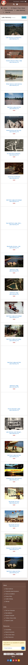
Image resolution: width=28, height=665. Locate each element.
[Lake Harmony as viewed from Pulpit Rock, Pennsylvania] (14, 31)
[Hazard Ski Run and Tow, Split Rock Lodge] (14, 124)
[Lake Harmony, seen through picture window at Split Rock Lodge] (14, 425)
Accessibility (8, 629)
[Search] (14, 4)
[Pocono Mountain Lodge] (14, 402)
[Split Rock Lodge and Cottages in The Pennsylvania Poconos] (14, 332)
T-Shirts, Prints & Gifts (10, 618)
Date (23, 17)
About (5, 585)
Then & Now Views (9, 634)
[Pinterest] (16, 660)
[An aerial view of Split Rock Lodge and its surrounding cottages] (14, 147)
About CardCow (9, 588)
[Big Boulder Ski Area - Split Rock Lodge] (14, 240)
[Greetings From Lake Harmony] (14, 472)
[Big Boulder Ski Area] (14, 495)
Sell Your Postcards (10, 610)
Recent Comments (9, 632)
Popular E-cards (9, 620)
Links (4, 607)
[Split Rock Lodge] (14, 263)
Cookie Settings (9, 599)
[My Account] (17, 4)
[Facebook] (8, 660)
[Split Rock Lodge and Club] (14, 100)
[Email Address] (12, 648)
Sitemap (7, 601)
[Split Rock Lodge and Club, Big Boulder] (14, 564)
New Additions (8, 613)
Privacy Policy (8, 596)
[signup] (23, 648)
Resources (6, 626)
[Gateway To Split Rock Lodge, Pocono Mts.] (14, 541)
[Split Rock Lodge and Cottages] (14, 193)
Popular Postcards (9, 615)
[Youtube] (13, 660)
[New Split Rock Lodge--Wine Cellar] (14, 216)
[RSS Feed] (19, 660)
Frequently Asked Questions (12, 591)
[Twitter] (10, 660)
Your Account (16, 1)
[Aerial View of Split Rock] (14, 170)
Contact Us (22, 1)
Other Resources (9, 637)
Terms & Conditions (10, 593)
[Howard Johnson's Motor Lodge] (14, 54)
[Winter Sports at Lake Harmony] (14, 77)
